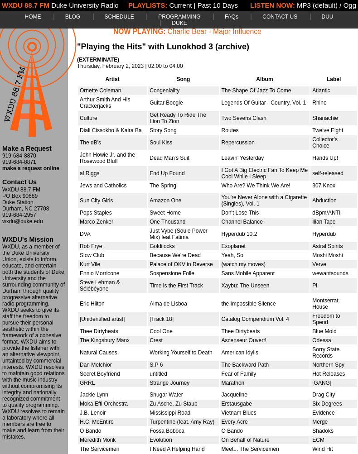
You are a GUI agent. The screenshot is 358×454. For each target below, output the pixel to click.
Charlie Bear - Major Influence (214, 31)
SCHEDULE (119, 17)
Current (180, 5)
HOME (32, 17)
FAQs (231, 17)
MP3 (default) (317, 5)
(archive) (232, 46)
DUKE (179, 23)
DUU (328, 17)
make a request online (30, 168)
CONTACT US (279, 17)
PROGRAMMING (179, 17)
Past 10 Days (218, 5)
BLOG (72, 17)
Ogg (349, 5)
